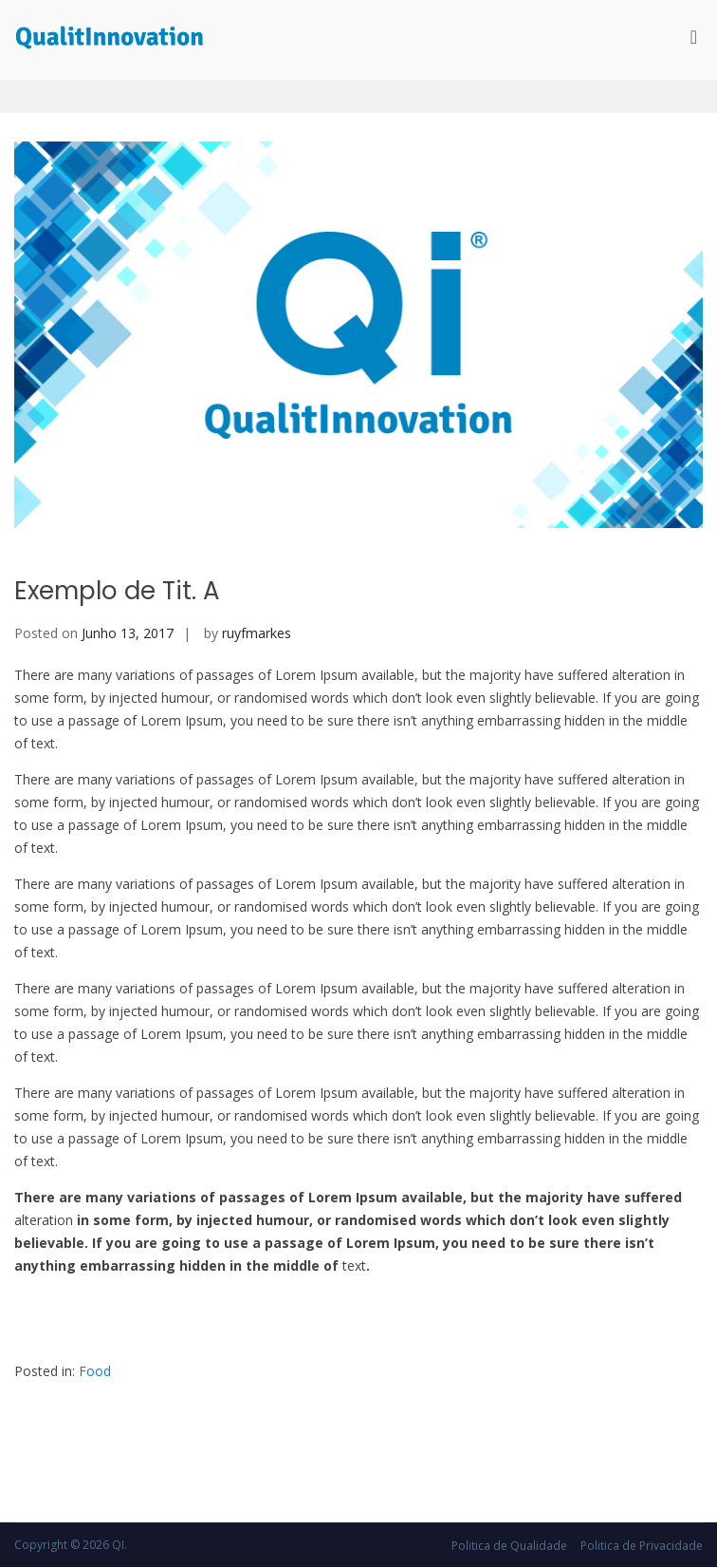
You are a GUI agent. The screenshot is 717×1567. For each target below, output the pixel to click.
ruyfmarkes (256, 633)
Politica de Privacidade (641, 1546)
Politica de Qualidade (509, 1546)
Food (95, 1371)
